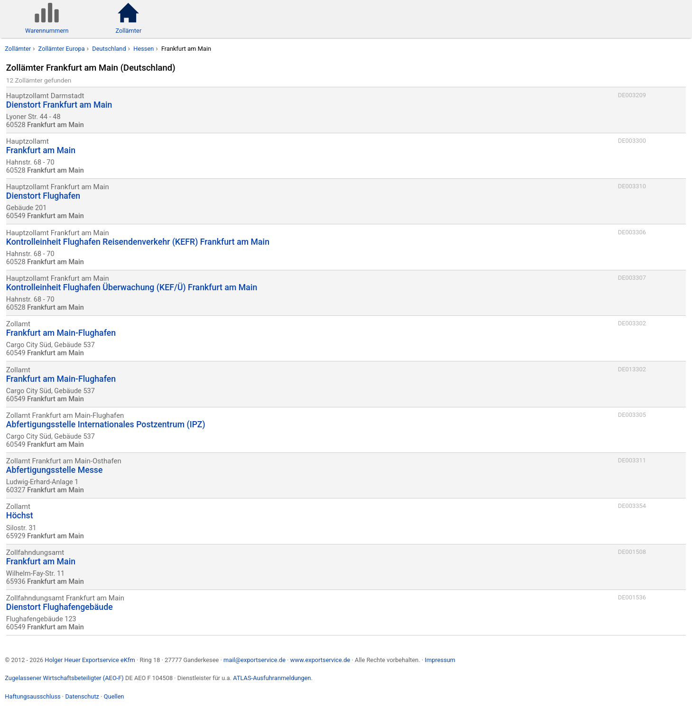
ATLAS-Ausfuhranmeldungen (272, 677)
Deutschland (109, 48)
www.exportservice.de (320, 659)
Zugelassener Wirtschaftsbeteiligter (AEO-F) (64, 677)
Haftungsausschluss (32, 696)
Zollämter (18, 48)
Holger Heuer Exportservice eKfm (90, 659)
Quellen (114, 696)
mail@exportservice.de (254, 659)
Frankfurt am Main (186, 48)
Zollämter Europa (61, 48)
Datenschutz (82, 696)
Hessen (143, 48)
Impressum (439, 659)
